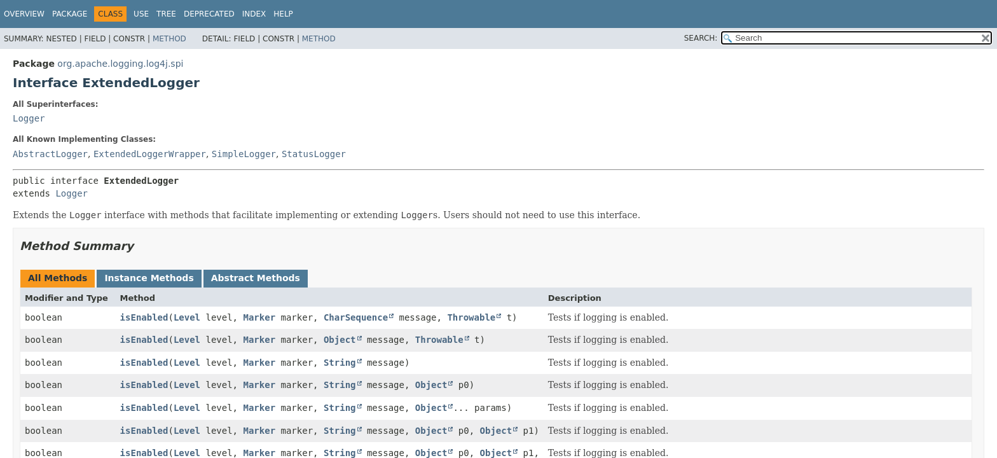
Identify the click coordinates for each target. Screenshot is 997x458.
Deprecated (209, 14)
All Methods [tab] (57, 278)
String (340, 362)
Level (187, 317)
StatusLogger (314, 154)
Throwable (471, 317)
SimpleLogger (244, 154)
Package (69, 14)
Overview (24, 14)
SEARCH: (701, 38)
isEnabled (144, 317)
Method (169, 38)
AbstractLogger (50, 154)
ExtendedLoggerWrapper (149, 154)
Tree (166, 14)
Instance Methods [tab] (148, 278)
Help (283, 14)
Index (254, 14)
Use (141, 14)
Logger (29, 118)
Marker (259, 317)
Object (340, 340)
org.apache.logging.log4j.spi (120, 64)
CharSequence (356, 317)
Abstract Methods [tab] (255, 278)
